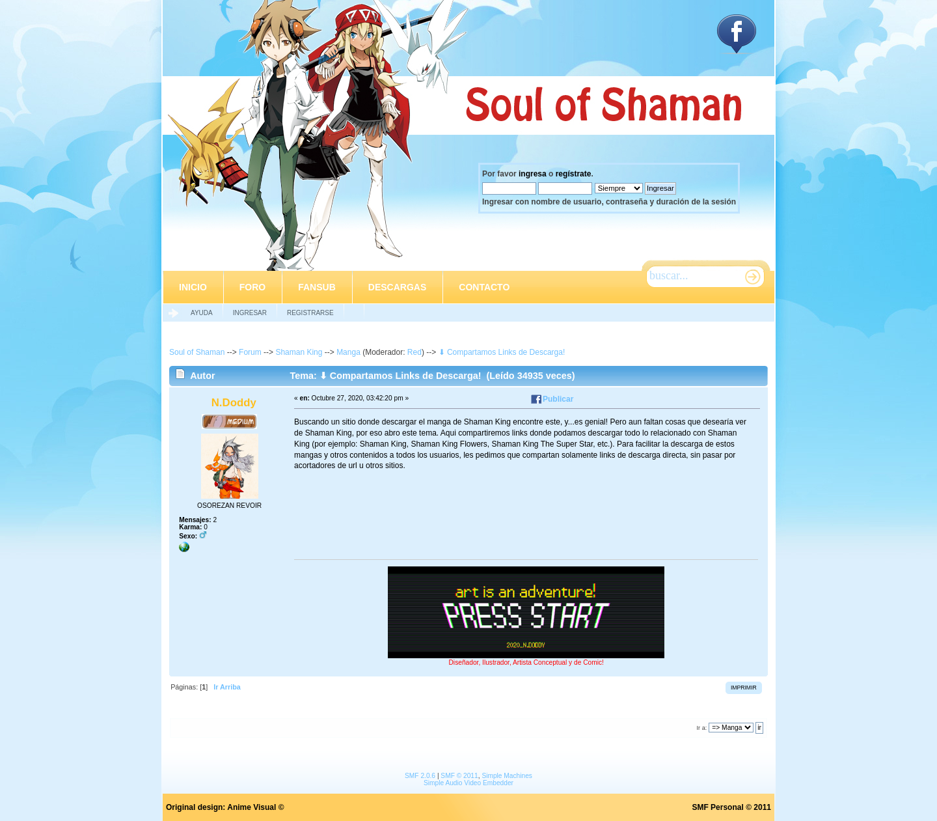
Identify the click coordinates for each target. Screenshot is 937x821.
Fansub (317, 287)
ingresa (533, 173)
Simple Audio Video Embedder (468, 782)
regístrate (573, 173)
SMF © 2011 (459, 775)
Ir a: (701, 728)
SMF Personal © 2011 (731, 807)
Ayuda (202, 312)
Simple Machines (507, 775)
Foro (252, 287)
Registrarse (310, 312)
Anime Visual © (255, 807)
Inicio (193, 287)
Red (414, 352)
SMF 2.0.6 (420, 775)
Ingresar (250, 312)
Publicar (558, 399)
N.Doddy (233, 403)
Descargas (397, 287)
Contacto (484, 287)
